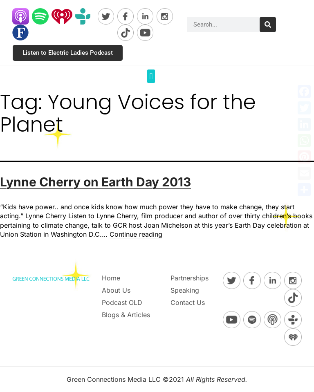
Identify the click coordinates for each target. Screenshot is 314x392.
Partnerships (189, 278)
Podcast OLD (122, 302)
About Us (116, 290)
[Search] (268, 24)
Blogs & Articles (126, 315)
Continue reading (136, 234)
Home (111, 278)
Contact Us (187, 302)
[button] (151, 76)
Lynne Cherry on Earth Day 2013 (95, 182)
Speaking (184, 290)
